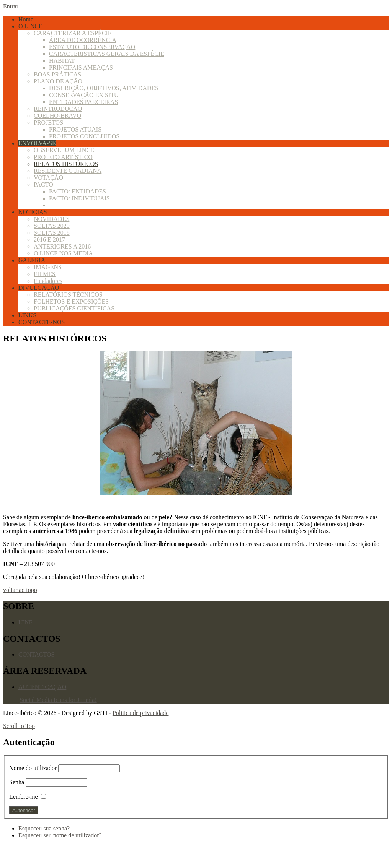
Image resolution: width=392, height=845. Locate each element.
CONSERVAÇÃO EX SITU (84, 95)
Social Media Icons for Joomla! (58, 700)
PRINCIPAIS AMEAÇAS (81, 67)
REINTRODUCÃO (58, 109)
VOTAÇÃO (48, 177)
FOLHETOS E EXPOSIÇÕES (71, 301)
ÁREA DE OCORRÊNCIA (82, 40)
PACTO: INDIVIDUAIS (79, 198)
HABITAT (62, 60)
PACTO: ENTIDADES (77, 191)
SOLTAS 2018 (52, 232)
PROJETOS (48, 122)
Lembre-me (23, 796)
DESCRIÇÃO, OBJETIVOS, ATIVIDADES (103, 88)
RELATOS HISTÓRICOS (66, 164)
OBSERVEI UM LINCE (64, 150)
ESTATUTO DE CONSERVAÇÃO (92, 47)
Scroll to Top (19, 726)
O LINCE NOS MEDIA (63, 253)
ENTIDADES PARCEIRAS (83, 102)
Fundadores (48, 281)
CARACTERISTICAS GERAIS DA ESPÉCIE (106, 53)
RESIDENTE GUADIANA (67, 170)
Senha (16, 782)
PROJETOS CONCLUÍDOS (84, 136)
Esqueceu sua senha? (44, 828)
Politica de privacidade (141, 713)
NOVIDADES (51, 219)
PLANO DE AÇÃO (58, 81)
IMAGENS (48, 267)
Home (25, 19)
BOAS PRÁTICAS (57, 74)
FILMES (45, 274)
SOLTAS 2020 (52, 226)
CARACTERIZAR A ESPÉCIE (73, 33)
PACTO (43, 184)
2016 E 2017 (49, 239)
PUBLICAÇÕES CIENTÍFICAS (74, 308)
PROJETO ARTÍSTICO (63, 157)
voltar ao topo (20, 590)
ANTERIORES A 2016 (62, 246)
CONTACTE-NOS (41, 322)
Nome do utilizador (33, 768)
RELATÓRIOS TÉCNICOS (68, 294)
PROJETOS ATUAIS (75, 129)
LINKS (27, 315)
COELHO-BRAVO (57, 115)
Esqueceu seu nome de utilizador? (60, 835)
